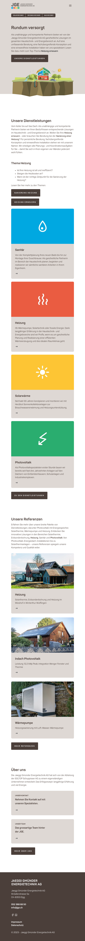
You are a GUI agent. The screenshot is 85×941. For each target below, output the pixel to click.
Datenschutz (17, 925)
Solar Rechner (18, 15)
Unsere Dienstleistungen (29, 58)
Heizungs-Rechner (33, 15)
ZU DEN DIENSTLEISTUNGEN (29, 495)
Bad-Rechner (48, 15)
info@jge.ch (17, 908)
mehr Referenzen (24, 746)
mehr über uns (23, 851)
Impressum (16, 922)
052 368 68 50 (18, 904)
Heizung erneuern (25, 202)
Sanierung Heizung (25, 193)
